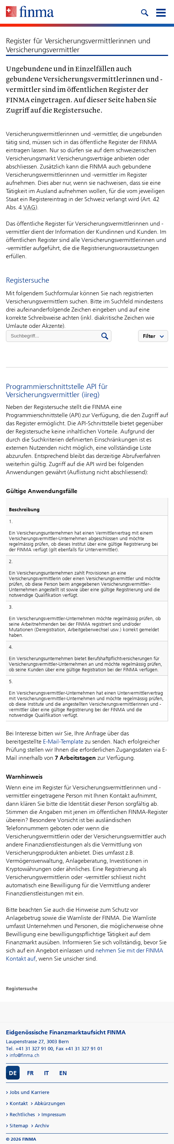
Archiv (42, 1125)
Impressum (53, 1114)
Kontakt (19, 1103)
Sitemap (19, 1125)
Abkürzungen (49, 1103)
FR (30, 1073)
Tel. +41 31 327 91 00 (29, 1048)
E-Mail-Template (63, 741)
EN (63, 1073)
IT (46, 1073)
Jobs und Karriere (29, 1092)
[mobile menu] (160, 11)
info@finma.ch (24, 1055)
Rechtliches (22, 1114)
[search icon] (144, 11)
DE (13, 1073)
